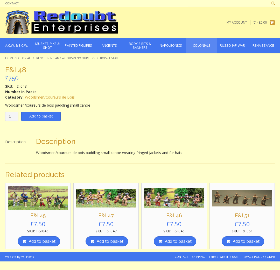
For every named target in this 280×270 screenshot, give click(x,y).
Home (9, 58)
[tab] (15, 142)
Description (15, 141)
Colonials (24, 58)
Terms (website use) (223, 256)
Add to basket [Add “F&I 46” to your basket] (178, 241)
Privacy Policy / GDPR (258, 256)
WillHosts (27, 257)
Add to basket (41, 116)
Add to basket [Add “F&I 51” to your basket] (246, 241)
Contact (12, 3)
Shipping (198, 256)
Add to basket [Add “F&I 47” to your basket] (110, 241)
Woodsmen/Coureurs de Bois (84, 58)
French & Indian (47, 58)
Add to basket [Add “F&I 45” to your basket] (42, 241)
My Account (237, 22)
